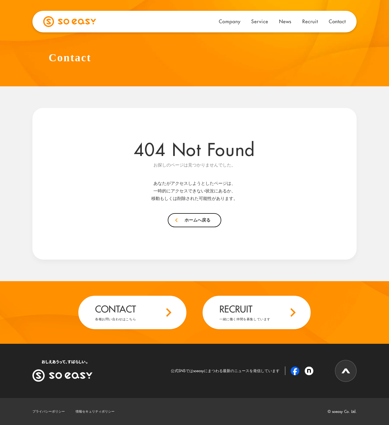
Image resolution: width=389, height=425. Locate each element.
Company (229, 21)
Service (259, 21)
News (285, 21)
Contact (337, 21)
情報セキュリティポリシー (95, 411)
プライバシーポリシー (48, 411)
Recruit (310, 21)
